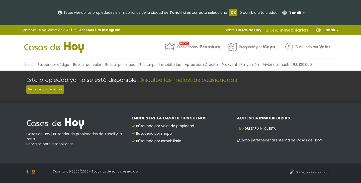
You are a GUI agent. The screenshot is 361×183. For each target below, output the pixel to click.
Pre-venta (240, 64)
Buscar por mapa (120, 64)
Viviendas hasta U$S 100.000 (287, 64)
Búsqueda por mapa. (154, 133)
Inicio (29, 64)
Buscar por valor (87, 64)
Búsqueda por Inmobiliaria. (159, 140)
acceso (286, 30)
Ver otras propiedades (45, 89)
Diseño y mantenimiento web (312, 171)
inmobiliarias (160, 64)
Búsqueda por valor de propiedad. (165, 125)
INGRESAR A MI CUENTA (257, 128)
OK (233, 12)
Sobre (243, 30)
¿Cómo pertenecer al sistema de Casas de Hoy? (279, 140)
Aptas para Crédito (201, 64)
